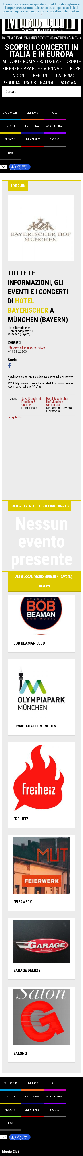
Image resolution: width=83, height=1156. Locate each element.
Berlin (40, 75)
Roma (29, 61)
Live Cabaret (32, 139)
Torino (70, 61)
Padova (67, 83)
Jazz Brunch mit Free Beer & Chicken (31, 402)
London (15, 75)
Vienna (52, 68)
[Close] (41, 15)
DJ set (54, 112)
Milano (10, 61)
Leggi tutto (15, 417)
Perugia (11, 83)
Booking (55, 139)
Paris (30, 83)
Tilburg (72, 68)
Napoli (48, 83)
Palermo (66, 75)
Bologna (49, 61)
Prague (31, 68)
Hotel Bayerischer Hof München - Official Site (57, 402)
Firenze (10, 68)
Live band (32, 112)
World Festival (55, 126)
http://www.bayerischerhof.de (26, 347)
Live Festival (32, 126)
